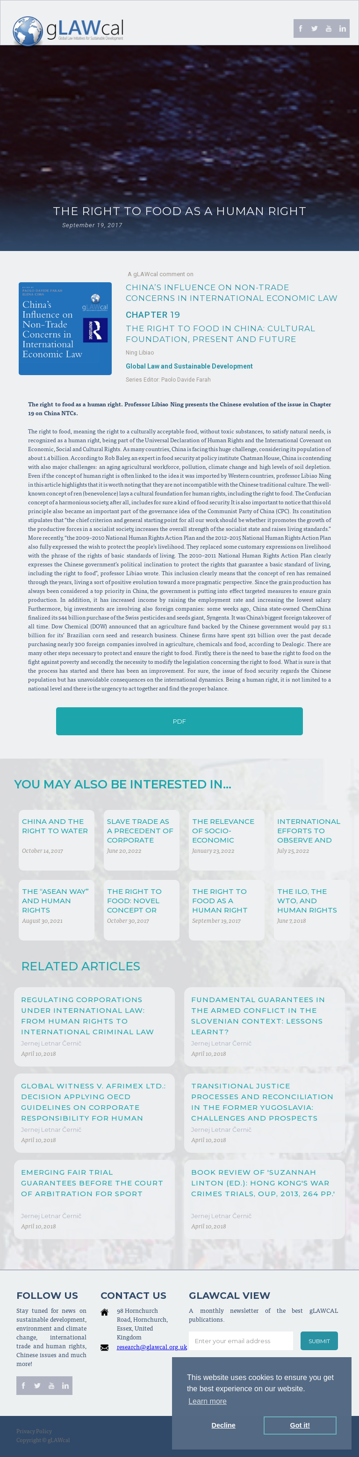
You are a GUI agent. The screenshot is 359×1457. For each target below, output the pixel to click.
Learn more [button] (207, 1401)
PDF (179, 721)
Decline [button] (224, 1425)
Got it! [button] (300, 1425)
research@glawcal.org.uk (152, 1348)
